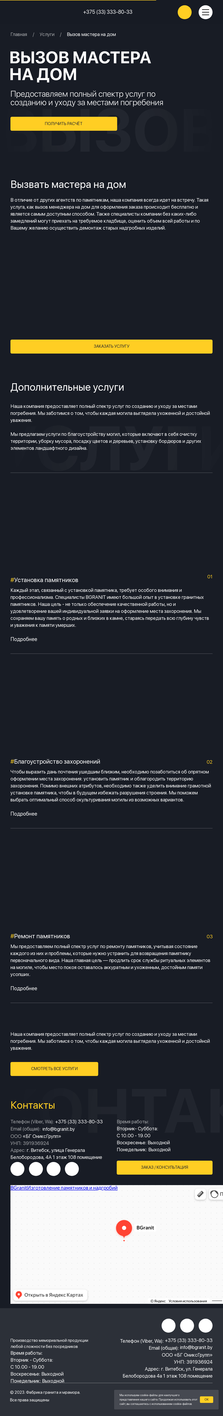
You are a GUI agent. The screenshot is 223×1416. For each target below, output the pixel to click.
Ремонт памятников (42, 936)
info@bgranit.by (196, 1347)
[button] (63, 124)
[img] (38, 12)
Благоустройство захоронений (57, 761)
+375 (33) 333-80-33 (107, 12)
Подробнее (23, 639)
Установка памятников (44, 580)
